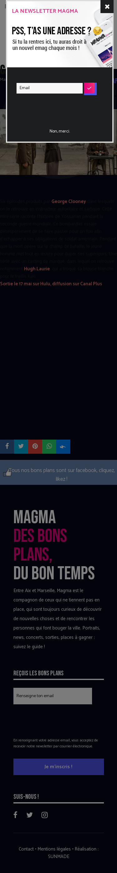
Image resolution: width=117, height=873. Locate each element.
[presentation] (54, 107)
